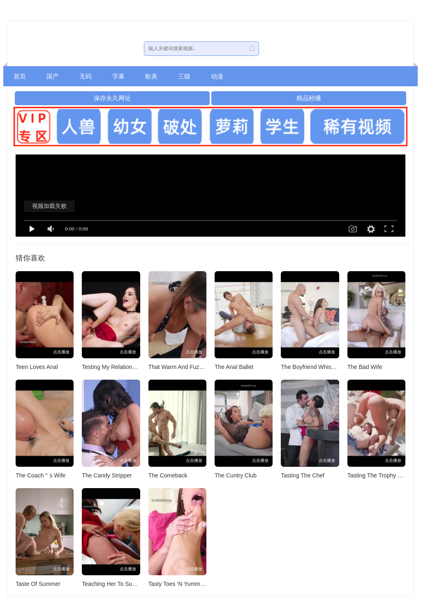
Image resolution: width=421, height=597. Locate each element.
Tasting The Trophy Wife (378, 475)
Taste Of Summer (38, 584)
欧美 (151, 76)
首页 (20, 76)
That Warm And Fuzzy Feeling (187, 367)
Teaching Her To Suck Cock (117, 584)
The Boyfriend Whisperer (313, 367)
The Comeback (167, 475)
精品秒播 (308, 98)
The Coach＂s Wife (40, 475)
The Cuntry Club (236, 475)
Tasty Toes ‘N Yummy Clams (184, 584)
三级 (184, 76)
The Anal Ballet (234, 367)
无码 (85, 76)
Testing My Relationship (112, 367)
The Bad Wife (364, 367)
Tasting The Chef (302, 475)
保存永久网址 (112, 98)
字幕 (118, 76)
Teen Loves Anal (37, 367)
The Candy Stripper (107, 475)
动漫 (217, 76)
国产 (52, 76)
